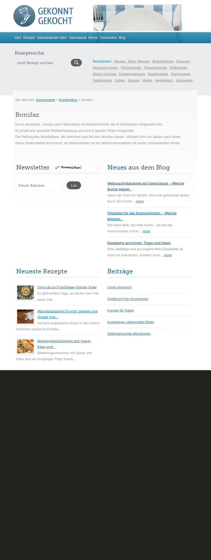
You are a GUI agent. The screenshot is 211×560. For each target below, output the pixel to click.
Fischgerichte (131, 68)
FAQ (107, 555)
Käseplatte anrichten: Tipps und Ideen (139, 243)
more (140, 201)
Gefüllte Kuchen (25, 432)
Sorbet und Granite (113, 432)
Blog (122, 38)
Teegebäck (107, 456)
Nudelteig (20, 444)
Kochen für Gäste (120, 310)
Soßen (120, 80)
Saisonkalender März (52, 38)
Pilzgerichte (22, 534)
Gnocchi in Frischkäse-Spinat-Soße (67, 287)
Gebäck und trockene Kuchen (35, 420)
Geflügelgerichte (25, 498)
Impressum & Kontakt (86, 555)
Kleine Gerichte (104, 74)
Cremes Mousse (111, 396)
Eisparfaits (107, 408)
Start (17, 38)
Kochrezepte (45, 100)
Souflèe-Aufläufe (111, 444)
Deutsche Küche (105, 68)
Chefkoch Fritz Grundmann (127, 299)
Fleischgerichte (155, 68)
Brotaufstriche (162, 61)
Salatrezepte (102, 80)
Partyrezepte (180, 74)
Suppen (134, 80)
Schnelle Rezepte (26, 546)
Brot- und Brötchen (27, 408)
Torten (18, 456)
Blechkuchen (23, 396)
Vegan (147, 80)
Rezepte (29, 38)
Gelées (104, 420)
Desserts (183, 61)
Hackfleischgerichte (28, 510)
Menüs (93, 38)
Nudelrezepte (158, 74)
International (77, 38)
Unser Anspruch (119, 287)
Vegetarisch (164, 80)
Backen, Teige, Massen (131, 61)
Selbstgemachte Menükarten (129, 334)
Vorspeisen (184, 80)
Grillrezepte (178, 68)
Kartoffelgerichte (25, 522)
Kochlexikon (108, 38)
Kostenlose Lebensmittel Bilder (130, 322)
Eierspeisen (22, 486)
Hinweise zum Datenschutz (132, 555)
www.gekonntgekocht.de (51, 555)
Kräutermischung (132, 74)
